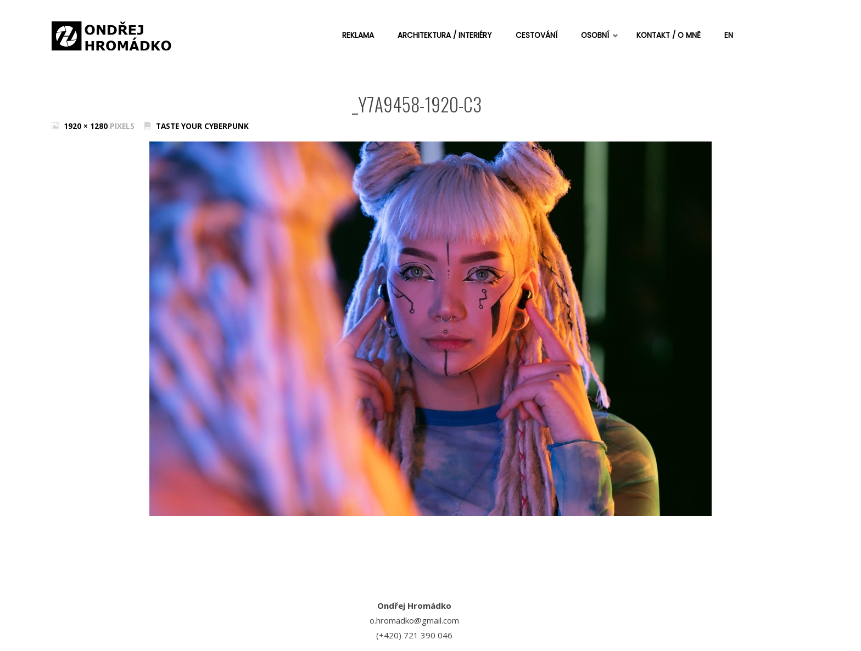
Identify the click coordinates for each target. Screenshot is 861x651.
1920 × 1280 (87, 126)
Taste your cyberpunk (202, 126)
